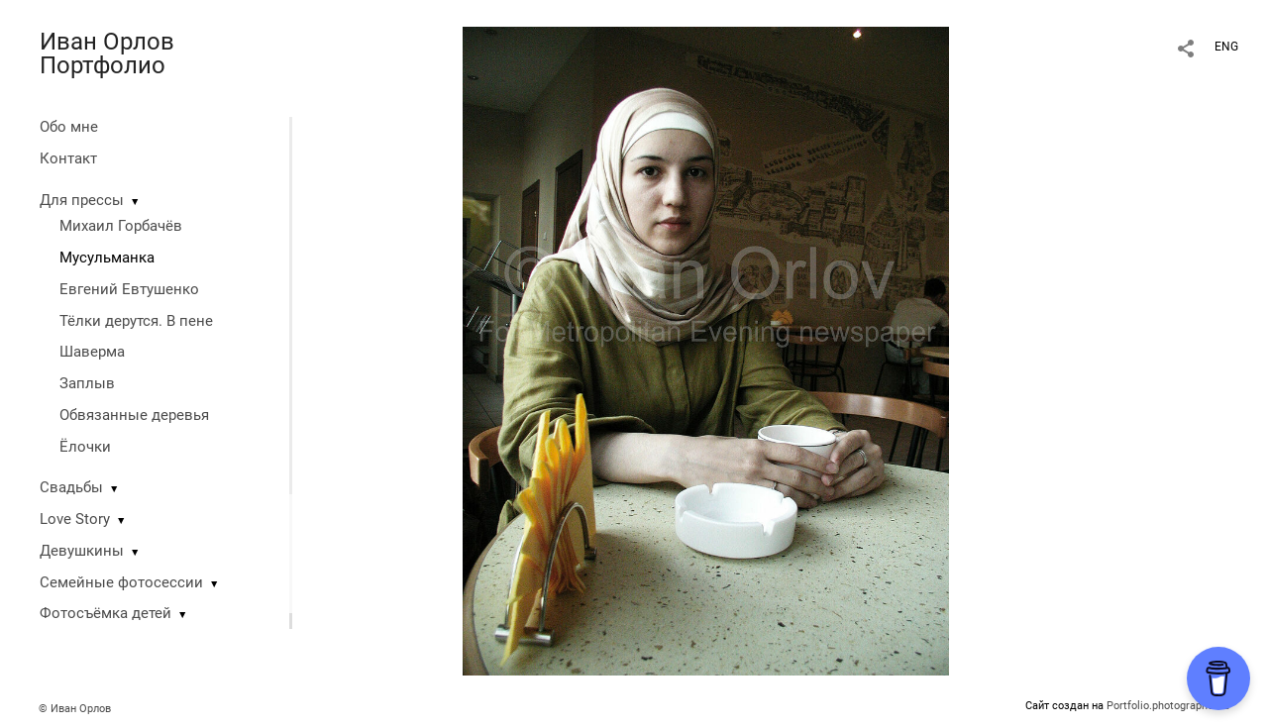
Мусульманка (107, 257)
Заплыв (87, 383)
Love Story (75, 519)
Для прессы (82, 200)
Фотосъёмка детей (105, 613)
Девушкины (82, 551)
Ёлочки (85, 447)
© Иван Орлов (75, 708)
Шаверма (92, 352)
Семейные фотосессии (121, 582)
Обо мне (69, 127)
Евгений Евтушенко (129, 289)
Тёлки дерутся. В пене (136, 321)
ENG (1226, 46)
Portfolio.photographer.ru (1168, 705)
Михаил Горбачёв (120, 226)
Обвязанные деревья (134, 415)
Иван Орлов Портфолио (107, 53)
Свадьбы (71, 487)
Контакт (68, 158)
